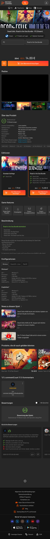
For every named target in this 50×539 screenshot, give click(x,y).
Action (20, 138)
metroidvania (27, 146)
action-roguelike (37, 146)
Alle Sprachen (41, 403)
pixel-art (19, 146)
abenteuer (5, 146)
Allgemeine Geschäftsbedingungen (25, 491)
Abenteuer (26, 138)
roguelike (12, 146)
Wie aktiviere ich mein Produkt (27, 129)
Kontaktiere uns (25, 499)
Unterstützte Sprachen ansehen (27, 127)
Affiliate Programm (25, 497)
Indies (31, 138)
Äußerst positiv (22, 140)
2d (44, 146)
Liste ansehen (22, 125)
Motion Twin (21, 132)
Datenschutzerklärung (25, 494)
